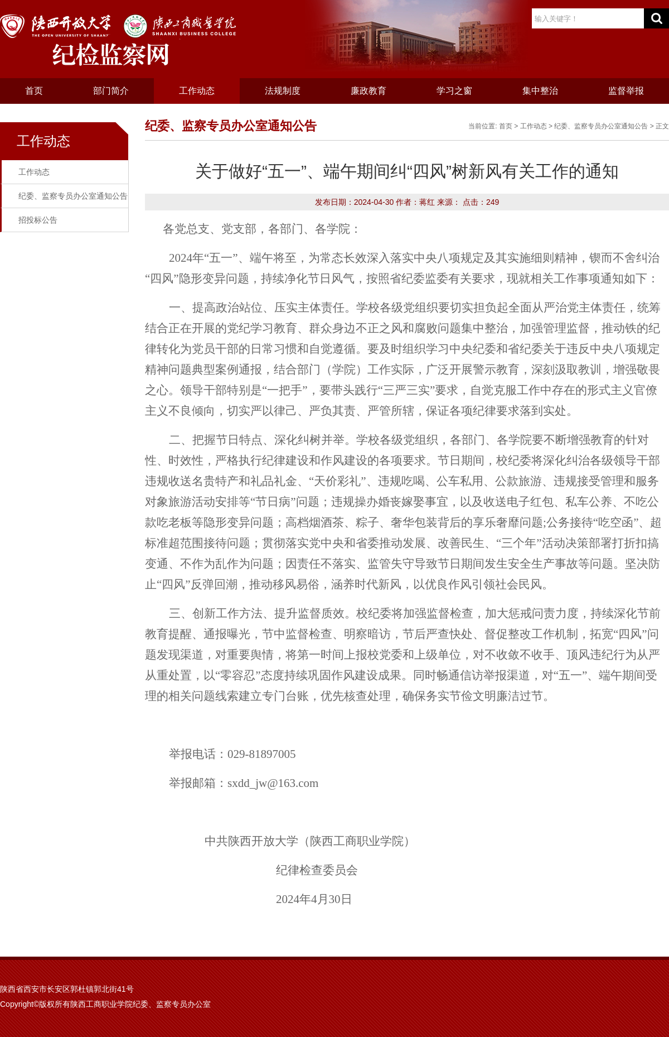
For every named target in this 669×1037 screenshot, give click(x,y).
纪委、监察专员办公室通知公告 (73, 195)
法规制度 (282, 90)
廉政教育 (368, 90)
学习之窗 (454, 90)
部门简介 (111, 90)
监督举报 (626, 90)
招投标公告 (37, 219)
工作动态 (197, 90)
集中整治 (540, 90)
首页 (34, 90)
